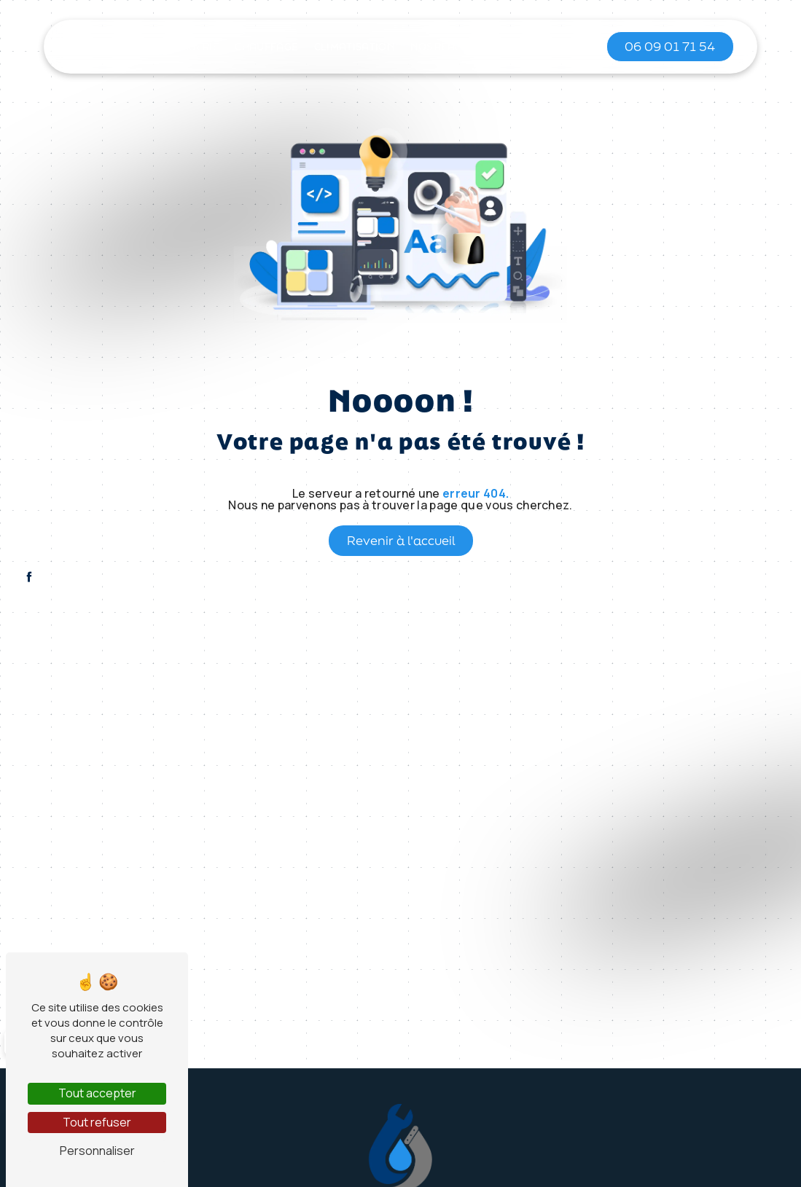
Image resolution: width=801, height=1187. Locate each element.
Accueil (121, 46)
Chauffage (266, 46)
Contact (549, 46)
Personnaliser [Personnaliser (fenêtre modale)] (97, 1151)
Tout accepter (97, 1093)
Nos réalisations (459, 46)
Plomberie (189, 46)
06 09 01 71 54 (670, 46)
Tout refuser (97, 1122)
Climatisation (354, 46)
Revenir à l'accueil (401, 540)
